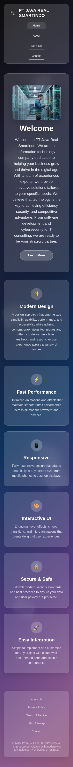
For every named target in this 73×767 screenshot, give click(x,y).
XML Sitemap (36, 723)
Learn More (36, 255)
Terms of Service (36, 715)
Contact (36, 55)
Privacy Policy (36, 707)
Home (36, 25)
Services (36, 45)
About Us (36, 699)
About (36, 35)
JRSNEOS (52, 749)
